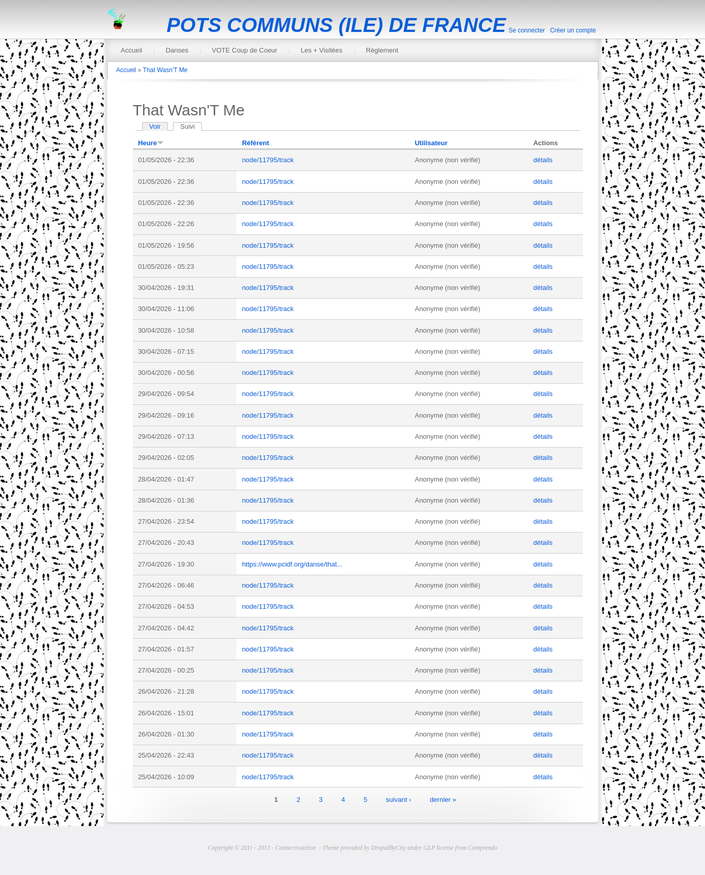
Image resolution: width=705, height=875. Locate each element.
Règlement (382, 50)
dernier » (443, 799)
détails (543, 160)
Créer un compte (573, 30)
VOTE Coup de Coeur (244, 50)
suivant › (398, 799)
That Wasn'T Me (165, 70)
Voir (155, 126)
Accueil (131, 50)
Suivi (191, 126)
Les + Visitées (321, 50)
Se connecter (526, 30)
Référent (255, 143)
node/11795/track (268, 160)
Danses (177, 50)
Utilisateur (431, 143)
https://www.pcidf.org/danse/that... (292, 564)
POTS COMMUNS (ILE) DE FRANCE (336, 25)
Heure (151, 143)
